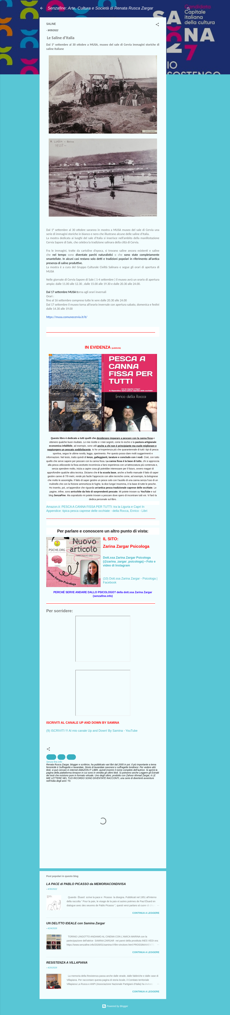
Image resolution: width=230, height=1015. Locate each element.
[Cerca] (189, 9)
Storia (71, 757)
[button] (157, 25)
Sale (61, 757)
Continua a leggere (145, 913)
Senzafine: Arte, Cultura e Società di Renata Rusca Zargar (100, 8)
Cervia (51, 757)
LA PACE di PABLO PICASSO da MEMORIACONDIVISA (86, 884)
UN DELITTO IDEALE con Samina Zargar (75, 923)
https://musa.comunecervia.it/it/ (66, 317)
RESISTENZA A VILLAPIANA (67, 962)
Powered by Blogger (115, 1006)
